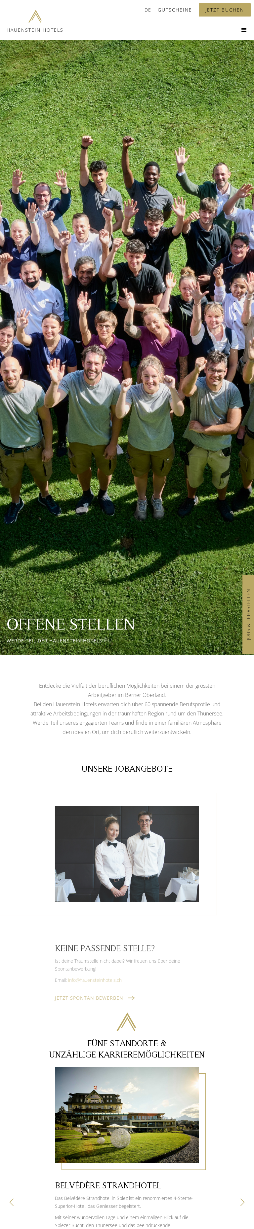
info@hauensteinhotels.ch (95, 988)
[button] (147, 10)
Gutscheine (175, 10)
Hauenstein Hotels (35, 30)
